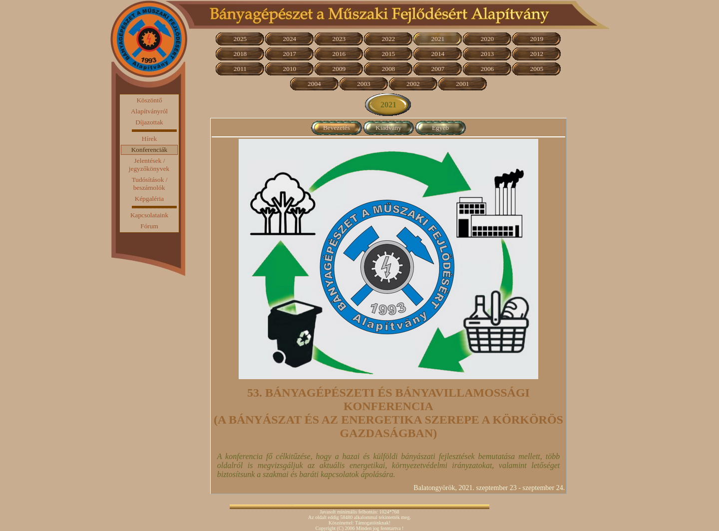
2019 (537, 38)
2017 (290, 53)
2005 (537, 68)
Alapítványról (149, 111)
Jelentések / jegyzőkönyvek (149, 164)
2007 (438, 68)
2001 (462, 83)
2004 (314, 83)
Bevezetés (336, 127)
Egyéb (440, 127)
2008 (388, 68)
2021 (438, 38)
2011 (240, 68)
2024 (290, 38)
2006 (487, 68)
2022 (388, 38)
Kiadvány (388, 127)
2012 (537, 53)
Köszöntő (149, 100)
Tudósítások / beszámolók (150, 183)
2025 (240, 38)
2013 (487, 53)
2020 (487, 38)
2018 (240, 53)
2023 (339, 38)
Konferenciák (149, 149)
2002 (413, 83)
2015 (388, 53)
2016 (339, 53)
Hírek (149, 138)
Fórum (149, 226)
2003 (363, 83)
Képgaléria (149, 198)
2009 (339, 68)
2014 (438, 53)
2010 (290, 68)
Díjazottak (149, 122)
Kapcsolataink (149, 215)
